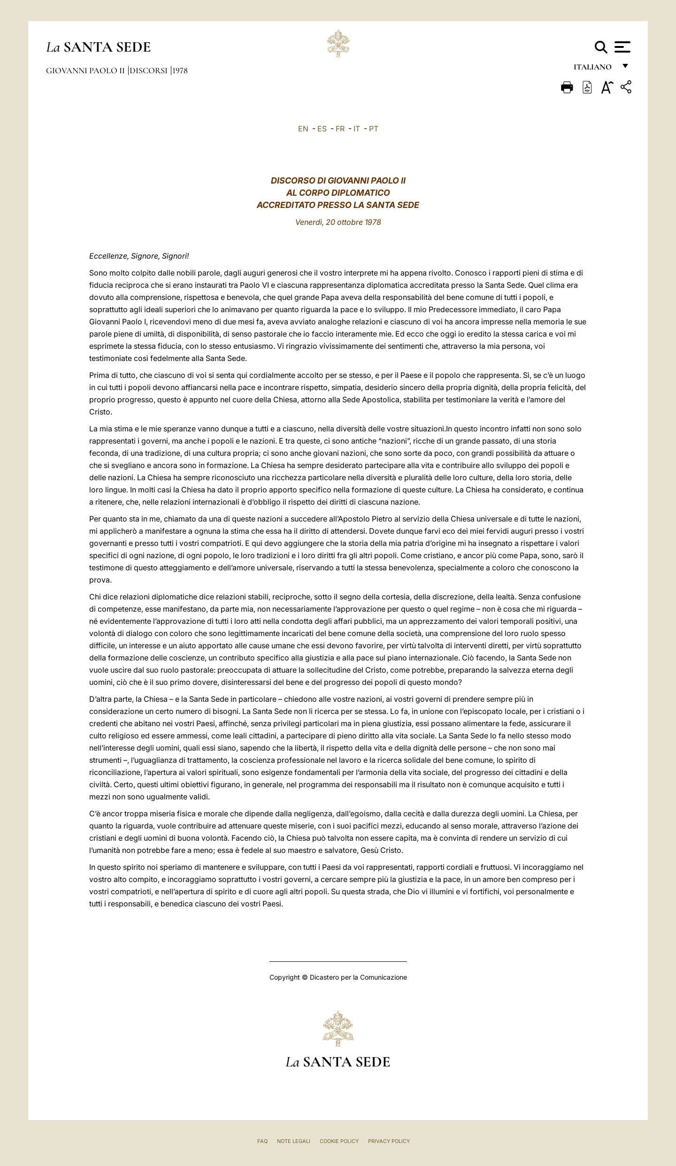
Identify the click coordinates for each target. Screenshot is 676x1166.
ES (322, 128)
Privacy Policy (389, 1141)
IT (356, 128)
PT (373, 128)
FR (340, 128)
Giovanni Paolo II (86, 70)
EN (303, 128)
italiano (594, 69)
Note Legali (293, 1141)
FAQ (262, 1141)
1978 (180, 70)
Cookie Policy (339, 1141)
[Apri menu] (621, 47)
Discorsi (149, 70)
